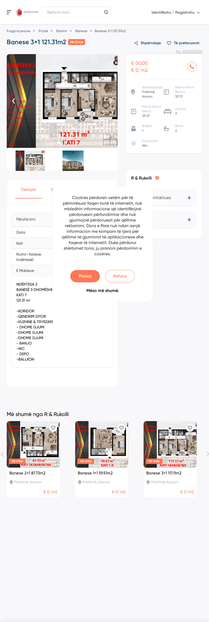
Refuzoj (120, 276)
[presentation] (13, 101)
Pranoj (85, 276)
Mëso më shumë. (102, 290)
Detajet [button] (28, 189)
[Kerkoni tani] (77, 12)
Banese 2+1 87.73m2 (27, 473)
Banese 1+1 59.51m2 (95, 473)
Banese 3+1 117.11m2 (163, 473)
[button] (59, 142)
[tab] (164, 197)
